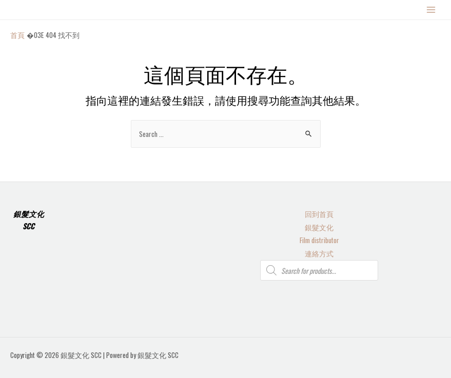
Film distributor (319, 240)
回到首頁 (319, 214)
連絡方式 (319, 253)
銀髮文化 (319, 227)
